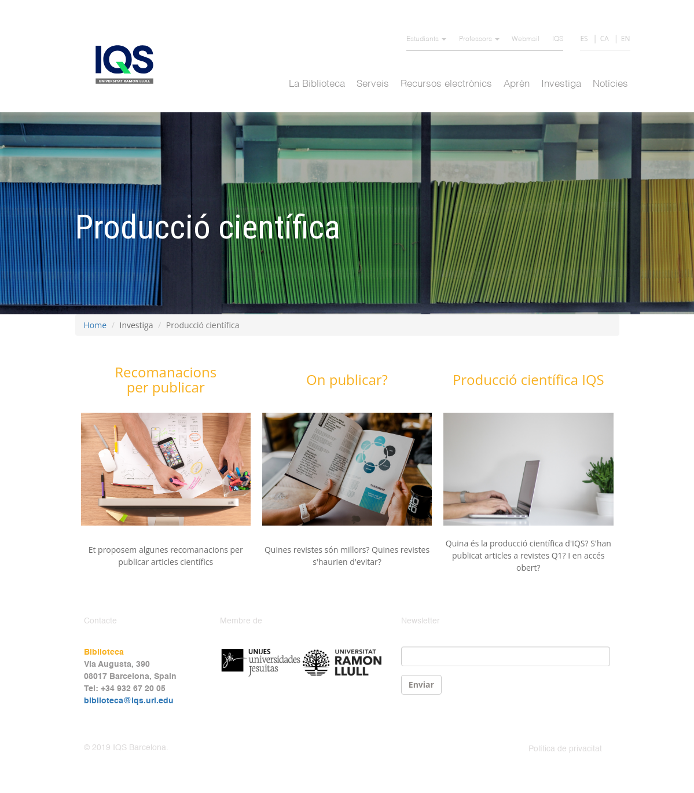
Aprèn (517, 84)
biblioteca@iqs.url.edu (129, 701)
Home (95, 325)
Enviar (421, 684)
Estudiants (426, 39)
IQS (557, 39)
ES (583, 38)
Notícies (610, 84)
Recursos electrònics (446, 84)
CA (604, 38)
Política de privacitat (565, 749)
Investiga (561, 84)
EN (625, 38)
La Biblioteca (317, 84)
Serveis (373, 84)
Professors (479, 39)
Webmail (525, 39)
